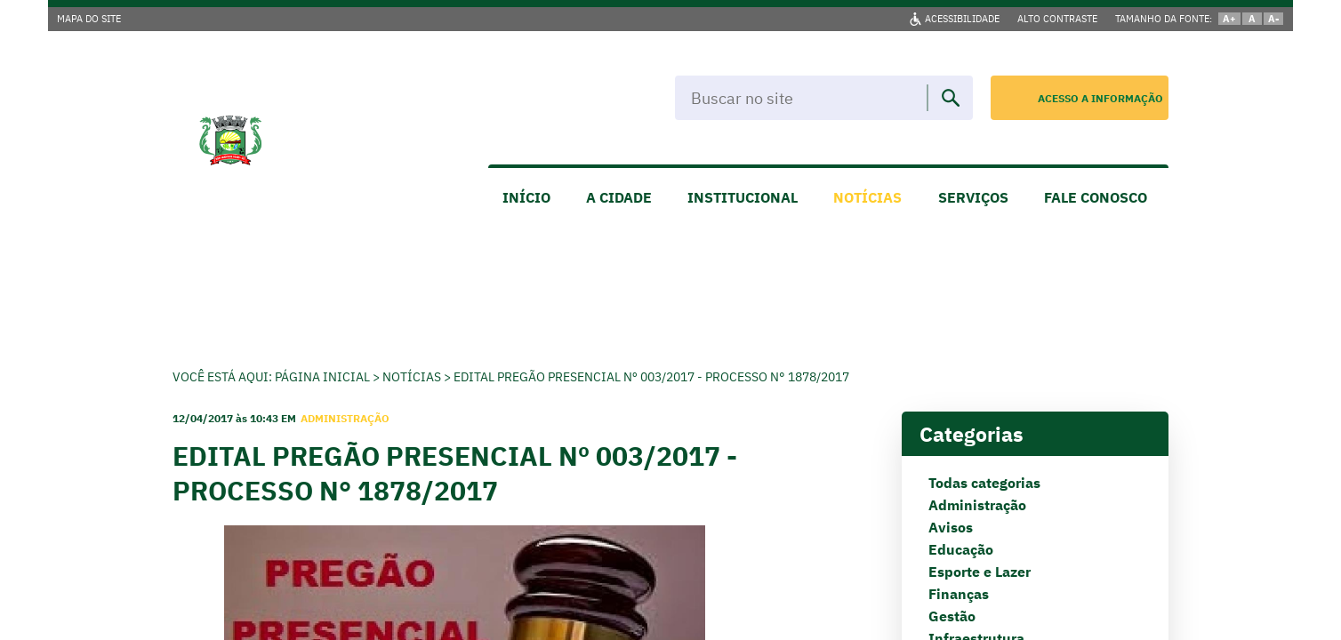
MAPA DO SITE (89, 18)
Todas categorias (984, 483)
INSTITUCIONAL (742, 197)
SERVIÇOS (973, 197)
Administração (977, 505)
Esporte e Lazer (979, 571)
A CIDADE (619, 197)
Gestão (952, 616)
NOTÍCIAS (867, 197)
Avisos (950, 527)
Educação (960, 549)
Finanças (958, 594)
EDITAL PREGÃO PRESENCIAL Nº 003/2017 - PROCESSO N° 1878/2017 (651, 377)
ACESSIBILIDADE (962, 18)
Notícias (411, 377)
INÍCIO (526, 197)
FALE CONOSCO (1095, 197)
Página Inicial (322, 377)
